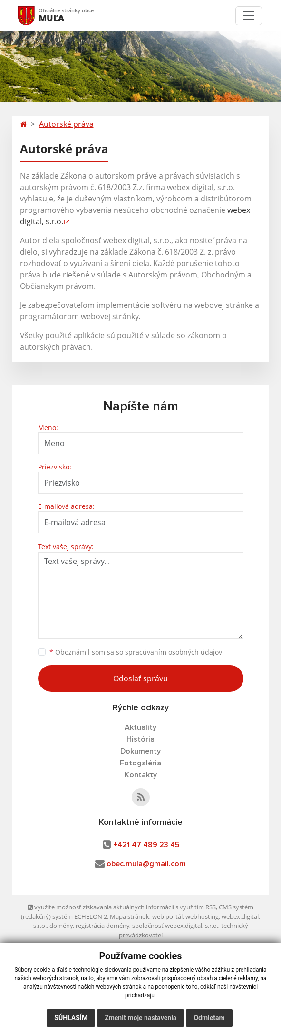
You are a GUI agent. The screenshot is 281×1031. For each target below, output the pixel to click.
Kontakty (141, 775)
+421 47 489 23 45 (146, 845)
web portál (167, 916)
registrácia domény (102, 925)
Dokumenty (140, 751)
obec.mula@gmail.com (146, 864)
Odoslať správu (140, 678)
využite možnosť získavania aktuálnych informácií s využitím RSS (122, 907)
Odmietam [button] (209, 1017)
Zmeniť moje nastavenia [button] (140, 1017)
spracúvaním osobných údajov (173, 652)
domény (61, 925)
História (140, 739)
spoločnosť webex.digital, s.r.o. (175, 925)
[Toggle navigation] (248, 15)
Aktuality (140, 727)
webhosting (202, 916)
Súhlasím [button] (70, 1017)
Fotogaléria (140, 763)
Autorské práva (66, 124)
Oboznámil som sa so (135, 652)
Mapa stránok (129, 916)
